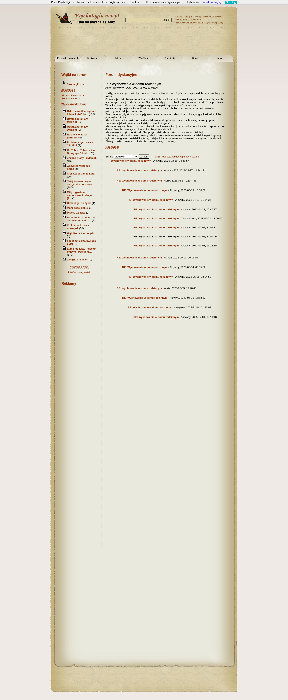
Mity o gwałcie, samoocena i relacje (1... (79, 195)
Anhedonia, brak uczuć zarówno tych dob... (81, 219)
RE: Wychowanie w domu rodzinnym (140, 170)
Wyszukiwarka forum (74, 104)
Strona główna (76, 84)
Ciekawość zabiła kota (80, 173)
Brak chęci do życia (79, 203)
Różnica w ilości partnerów (77, 136)
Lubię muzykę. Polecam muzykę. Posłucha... (81, 250)
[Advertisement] (16, 64)
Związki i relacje (77, 259)
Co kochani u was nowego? (78, 227)
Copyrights (169, 58)
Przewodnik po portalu (68, 58)
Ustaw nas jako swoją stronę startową (198, 16)
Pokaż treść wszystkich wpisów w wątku (176, 156)
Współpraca (144, 58)
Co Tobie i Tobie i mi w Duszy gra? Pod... (81, 152)
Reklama (119, 58)
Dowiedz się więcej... (212, 2)
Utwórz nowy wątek (79, 272)
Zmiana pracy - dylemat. (82, 157)
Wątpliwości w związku (81, 233)
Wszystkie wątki (79, 266)
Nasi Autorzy (93, 58)
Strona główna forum (73, 95)
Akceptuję (231, 2)
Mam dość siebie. (78, 207)
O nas (195, 58)
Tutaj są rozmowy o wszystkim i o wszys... (80, 183)
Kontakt (220, 58)
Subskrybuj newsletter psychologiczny (199, 22)
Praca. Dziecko (76, 212)
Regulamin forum (71, 98)
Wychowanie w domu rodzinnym (131, 160)
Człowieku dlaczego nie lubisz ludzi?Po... (81, 113)
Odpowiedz (112, 146)
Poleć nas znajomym (188, 19)
